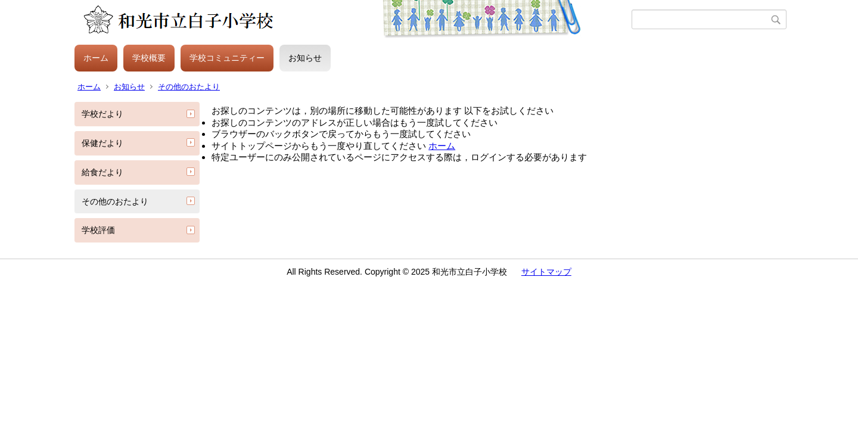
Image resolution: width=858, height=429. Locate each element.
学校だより (102, 114)
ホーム (95, 58)
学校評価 (98, 230)
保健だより (102, 143)
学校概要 (149, 58)
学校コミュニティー (227, 58)
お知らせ (305, 58)
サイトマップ (546, 271)
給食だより (102, 172)
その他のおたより (189, 86)
